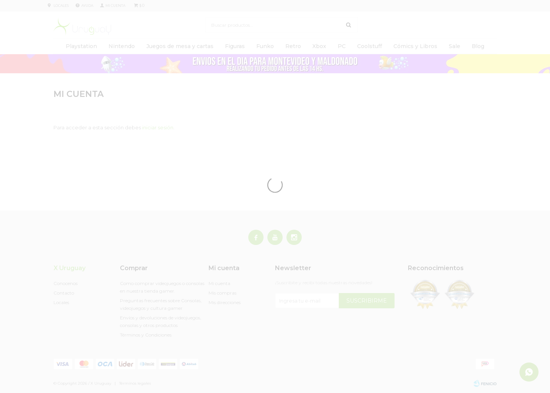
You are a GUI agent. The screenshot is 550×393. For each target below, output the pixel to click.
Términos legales (135, 383)
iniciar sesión (157, 127)
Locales (61, 5)
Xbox (319, 46)
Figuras (235, 46)
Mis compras (222, 293)
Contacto (63, 293)
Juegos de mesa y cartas (180, 46)
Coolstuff (369, 46)
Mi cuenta (219, 283)
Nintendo (121, 46)
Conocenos (65, 283)
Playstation (81, 46)
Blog (478, 46)
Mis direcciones (225, 302)
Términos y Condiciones (145, 335)
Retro (293, 46)
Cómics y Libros (415, 46)
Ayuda (87, 5)
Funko (265, 46)
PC (342, 46)
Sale (454, 46)
